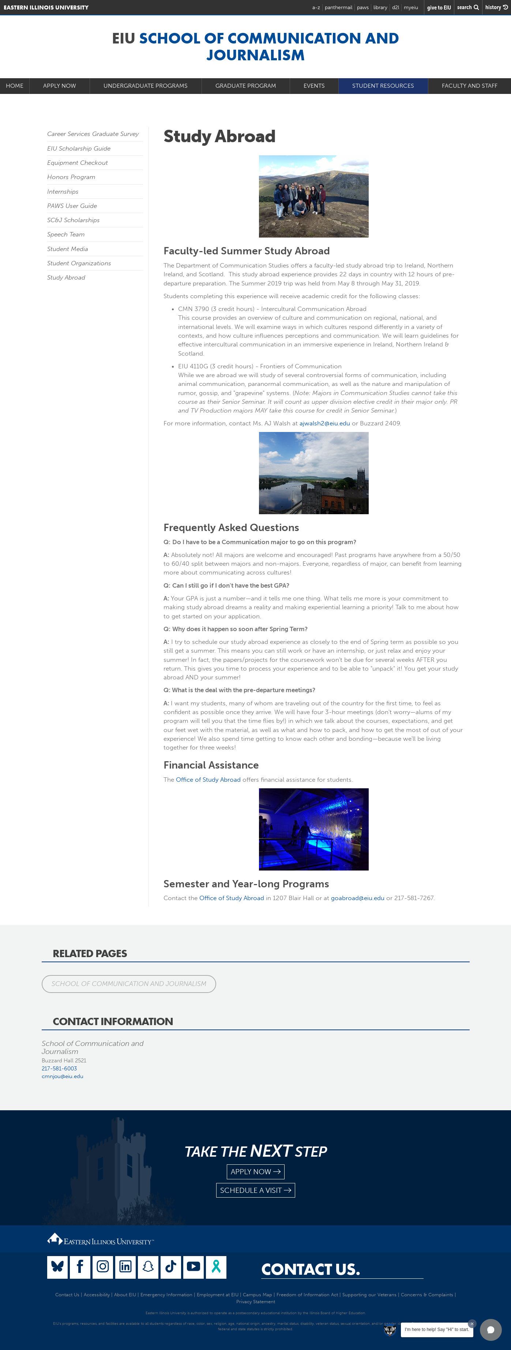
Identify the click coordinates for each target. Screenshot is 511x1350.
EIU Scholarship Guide (78, 148)
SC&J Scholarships (73, 220)
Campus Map (257, 1294)
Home (14, 85)
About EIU (125, 1294)
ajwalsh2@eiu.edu (325, 423)
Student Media (67, 249)
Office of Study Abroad (208, 779)
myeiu (411, 7)
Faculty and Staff (469, 85)
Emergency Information (166, 1294)
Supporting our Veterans (369, 1294)
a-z (316, 7)
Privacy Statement (255, 1301)
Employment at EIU (217, 1294)
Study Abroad (66, 277)
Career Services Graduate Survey (93, 133)
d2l (395, 7)
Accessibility (97, 1294)
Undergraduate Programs (146, 85)
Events (314, 85)
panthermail (338, 7)
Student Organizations (79, 263)
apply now (256, 1171)
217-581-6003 (59, 1068)
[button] (491, 1330)
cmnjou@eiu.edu (62, 1076)
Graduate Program (245, 85)
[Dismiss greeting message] (472, 1323)
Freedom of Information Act (307, 1294)
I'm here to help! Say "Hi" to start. (437, 1329)
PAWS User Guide (72, 205)
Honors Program (71, 177)
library (380, 7)
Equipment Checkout (77, 162)
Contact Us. (310, 1269)
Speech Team (66, 234)
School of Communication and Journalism (129, 984)
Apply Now (59, 85)
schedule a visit (255, 1190)
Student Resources (383, 85)
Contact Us (67, 1294)
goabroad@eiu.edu (357, 898)
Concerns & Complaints (427, 1294)
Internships (63, 191)
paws (363, 7)
